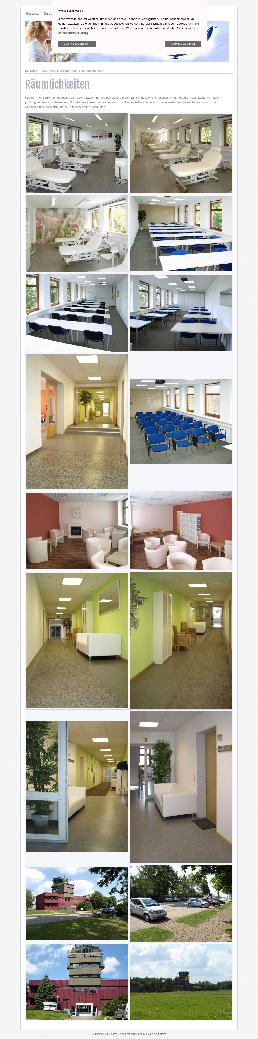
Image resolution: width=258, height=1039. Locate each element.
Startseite (32, 13)
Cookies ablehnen (183, 43)
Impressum (100, 1034)
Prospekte (158, 1034)
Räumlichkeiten (92, 71)
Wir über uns (68, 71)
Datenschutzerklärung (128, 1034)
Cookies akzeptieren (77, 43)
